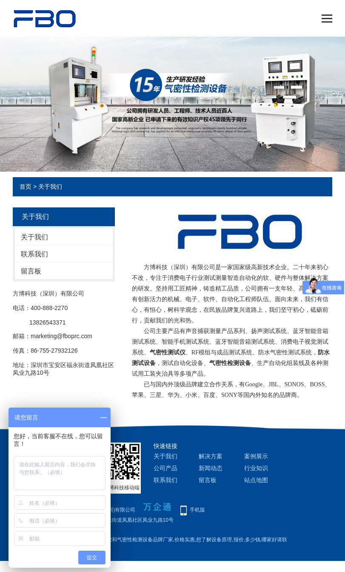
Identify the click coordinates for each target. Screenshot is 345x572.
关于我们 (34, 237)
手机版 (197, 510)
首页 (25, 186)
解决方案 (210, 456)
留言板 (31, 271)
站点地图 (256, 480)
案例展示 (256, 456)
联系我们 (34, 254)
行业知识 (256, 468)
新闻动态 (210, 468)
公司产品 (165, 468)
